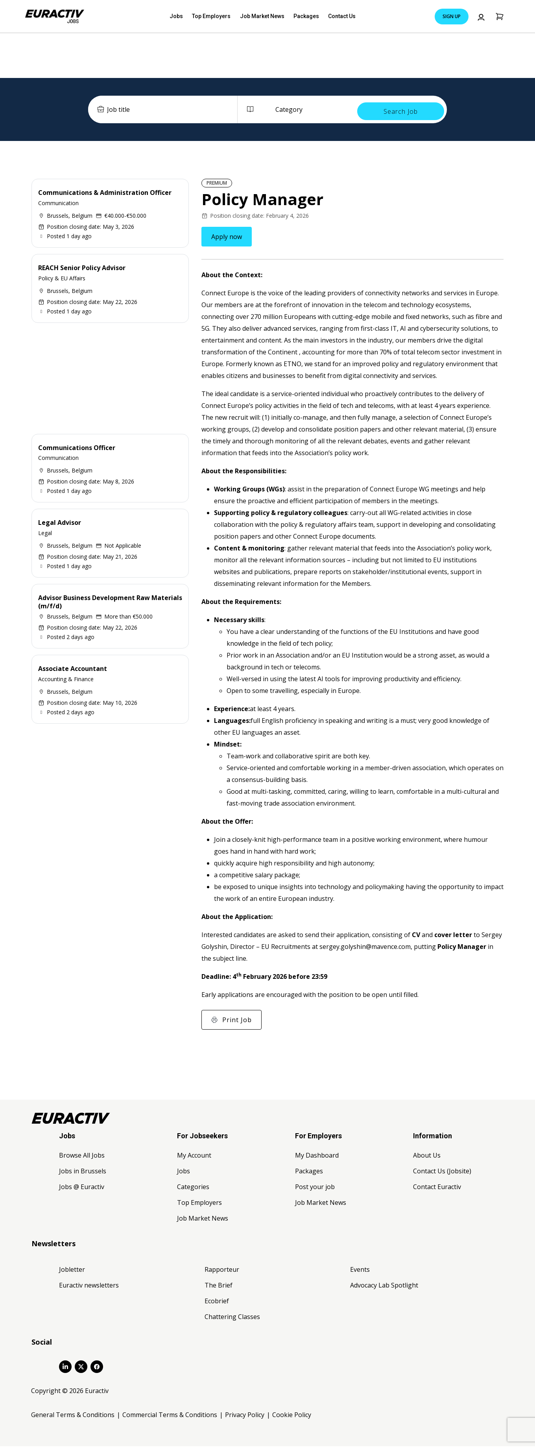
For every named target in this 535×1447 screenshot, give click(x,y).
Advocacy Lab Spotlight (384, 1286)
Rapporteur (222, 1270)
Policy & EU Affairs (61, 278)
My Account (194, 1156)
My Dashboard (317, 1156)
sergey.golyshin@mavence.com (365, 947)
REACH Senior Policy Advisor (81, 268)
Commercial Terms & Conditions (169, 1415)
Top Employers (215, 16)
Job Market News (261, 16)
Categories (193, 1187)
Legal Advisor (59, 523)
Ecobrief (217, 1301)
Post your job (315, 1187)
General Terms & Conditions (72, 1415)
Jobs (184, 16)
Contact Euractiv (437, 1187)
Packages (302, 16)
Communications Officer (76, 448)
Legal (45, 533)
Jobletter (72, 1270)
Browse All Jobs (82, 1156)
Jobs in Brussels (82, 1171)
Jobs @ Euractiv (81, 1187)
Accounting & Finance (66, 679)
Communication (58, 204)
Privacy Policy (244, 1415)
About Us (427, 1156)
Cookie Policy (291, 1415)
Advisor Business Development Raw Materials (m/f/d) (110, 602)
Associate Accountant (72, 669)
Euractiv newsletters (89, 1286)
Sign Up (452, 16)
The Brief (218, 1286)
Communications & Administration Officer (105, 193)
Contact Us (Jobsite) (442, 1171)
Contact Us (333, 16)
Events (360, 1270)
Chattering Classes (232, 1317)
